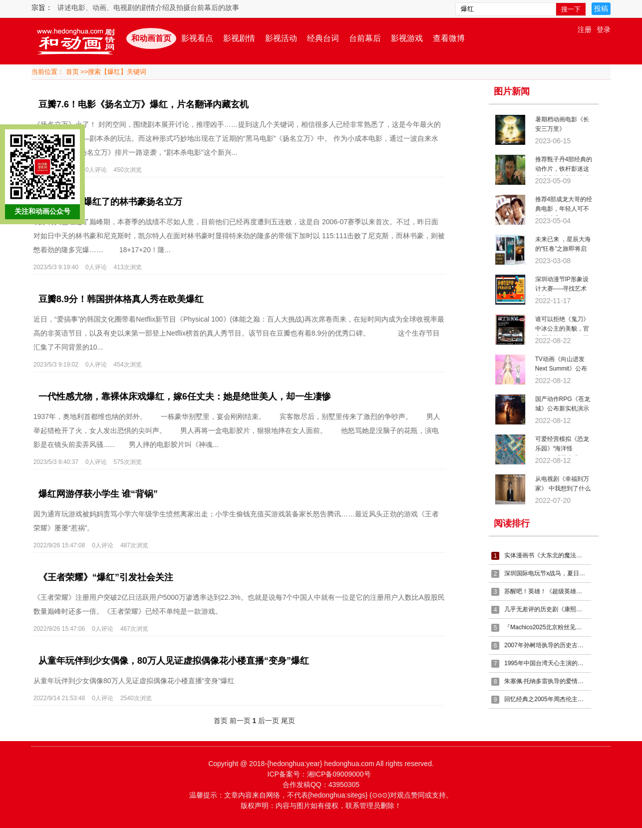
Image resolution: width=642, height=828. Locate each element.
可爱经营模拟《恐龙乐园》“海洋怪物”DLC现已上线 (566, 445)
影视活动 (281, 38)
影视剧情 (239, 38)
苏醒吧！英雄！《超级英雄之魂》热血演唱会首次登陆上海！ (550, 591)
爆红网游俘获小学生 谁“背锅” (93, 494)
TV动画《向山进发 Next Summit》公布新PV (565, 366)
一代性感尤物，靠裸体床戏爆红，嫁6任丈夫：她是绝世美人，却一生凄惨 (180, 397)
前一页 (235, 721)
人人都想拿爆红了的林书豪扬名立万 (106, 202)
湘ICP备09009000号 (339, 774)
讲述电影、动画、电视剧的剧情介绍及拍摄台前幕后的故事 (148, 7)
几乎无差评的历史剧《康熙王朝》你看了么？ (550, 609)
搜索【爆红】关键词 (117, 71)
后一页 (264, 721)
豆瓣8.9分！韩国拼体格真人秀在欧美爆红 (116, 299)
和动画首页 (151, 38)
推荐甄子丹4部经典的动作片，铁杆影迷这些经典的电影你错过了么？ (568, 166)
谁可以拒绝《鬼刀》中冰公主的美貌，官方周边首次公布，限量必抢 (566, 326)
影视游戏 (407, 38)
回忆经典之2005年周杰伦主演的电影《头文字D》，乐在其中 (550, 699)
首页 (72, 71)
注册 (585, 29)
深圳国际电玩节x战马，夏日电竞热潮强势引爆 (550, 573)
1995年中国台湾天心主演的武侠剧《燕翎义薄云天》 (550, 663)
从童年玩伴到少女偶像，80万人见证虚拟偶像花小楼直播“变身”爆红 (169, 661)
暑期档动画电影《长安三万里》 (566, 124)
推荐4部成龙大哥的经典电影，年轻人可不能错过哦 (568, 206)
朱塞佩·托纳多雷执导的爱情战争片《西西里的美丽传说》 (550, 681)
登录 (604, 29)
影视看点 (197, 38)
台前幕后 (365, 38)
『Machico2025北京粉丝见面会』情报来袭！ (550, 627)
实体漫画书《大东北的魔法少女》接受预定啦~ (550, 555)
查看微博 (449, 38)
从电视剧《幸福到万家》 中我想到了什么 (567, 483)
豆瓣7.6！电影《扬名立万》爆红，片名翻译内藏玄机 (139, 104)
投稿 (601, 8)
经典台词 (323, 38)
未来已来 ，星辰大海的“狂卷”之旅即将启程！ (567, 246)
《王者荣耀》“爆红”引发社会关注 (101, 577)
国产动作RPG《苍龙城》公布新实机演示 (566, 404)
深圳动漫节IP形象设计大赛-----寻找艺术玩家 (566, 286)
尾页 (284, 721)
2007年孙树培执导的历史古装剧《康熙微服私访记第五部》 (550, 645)
